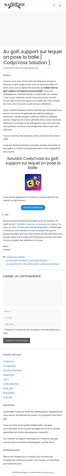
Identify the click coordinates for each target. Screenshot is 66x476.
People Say (8, 374)
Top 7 (6, 379)
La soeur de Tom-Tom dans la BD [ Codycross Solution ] (33, 264)
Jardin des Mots (11, 383)
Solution (21, 257)
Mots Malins (9, 392)
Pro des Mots (9, 365)
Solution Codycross (33, 207)
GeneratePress (48, 472)
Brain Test (8, 388)
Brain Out (7, 397)
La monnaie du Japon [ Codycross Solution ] (27, 260)
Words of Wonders (12, 370)
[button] (54, 5)
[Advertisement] (33, 27)
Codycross (11, 257)
